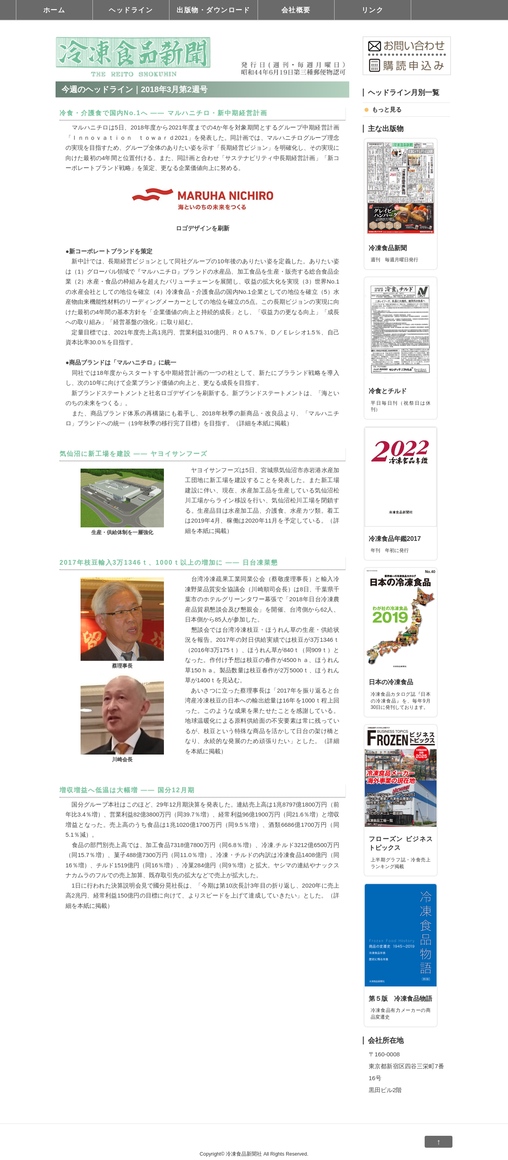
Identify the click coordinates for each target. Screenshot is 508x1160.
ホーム (54, 10)
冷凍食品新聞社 (244, 1154)
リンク (373, 10)
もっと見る (387, 109)
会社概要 (296, 10)
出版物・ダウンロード (213, 10)
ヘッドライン (131, 10)
